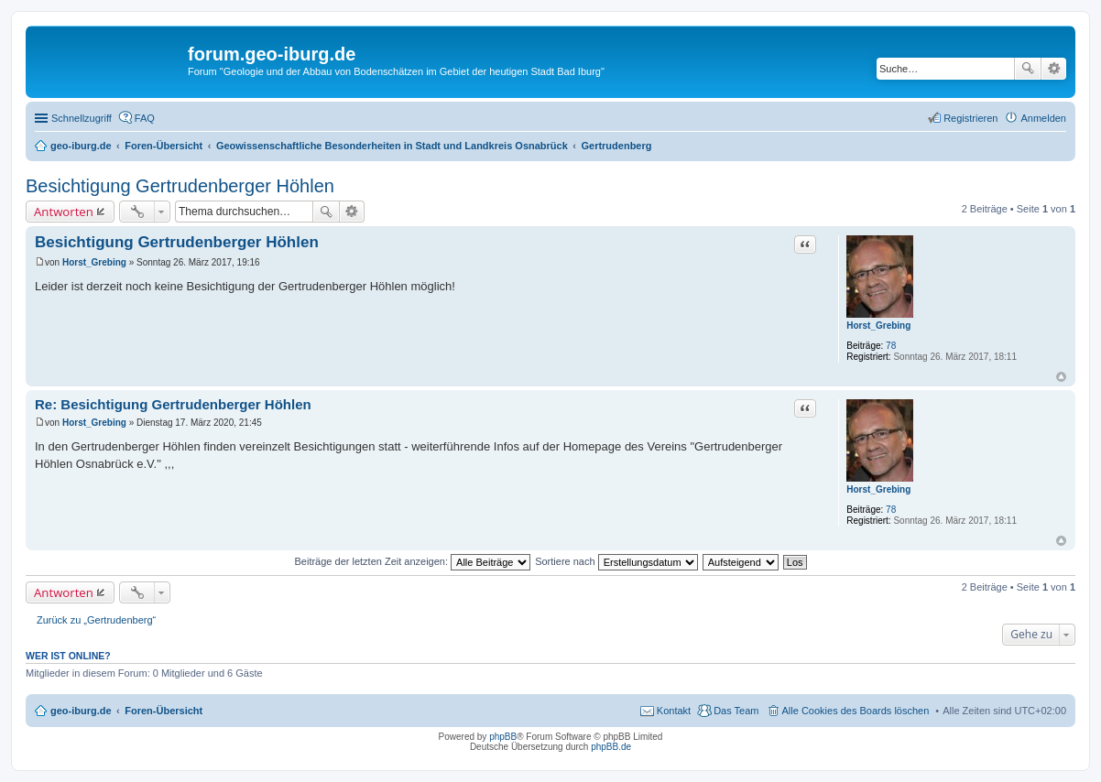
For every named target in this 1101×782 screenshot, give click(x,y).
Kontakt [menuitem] (674, 710)
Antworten (63, 211)
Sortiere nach (616, 561)
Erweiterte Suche (1053, 69)
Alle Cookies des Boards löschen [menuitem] (856, 710)
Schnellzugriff (81, 118)
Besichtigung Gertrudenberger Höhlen (180, 186)
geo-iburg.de (81, 710)
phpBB (503, 737)
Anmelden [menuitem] (1043, 118)
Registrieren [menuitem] (970, 118)
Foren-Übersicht (163, 710)
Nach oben (1061, 377)
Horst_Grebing (878, 325)
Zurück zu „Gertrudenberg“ (96, 619)
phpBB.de (611, 747)
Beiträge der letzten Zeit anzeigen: (412, 561)
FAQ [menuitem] (145, 118)
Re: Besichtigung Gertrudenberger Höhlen (173, 404)
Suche (1027, 69)
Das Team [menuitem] (736, 710)
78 (891, 346)
